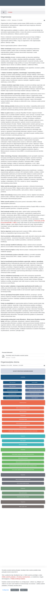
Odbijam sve (24, 590)
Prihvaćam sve (14, 590)
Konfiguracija (5, 590)
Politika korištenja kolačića (18, 578)
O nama (10, 12)
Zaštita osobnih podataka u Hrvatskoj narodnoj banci (16, 577)
